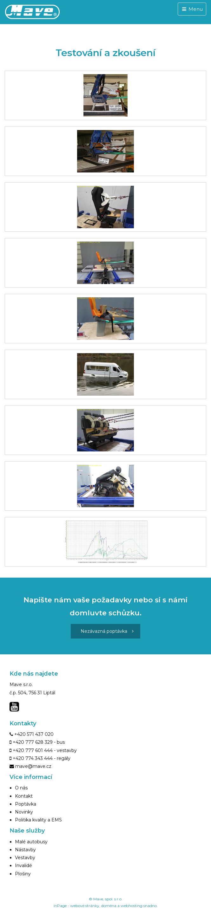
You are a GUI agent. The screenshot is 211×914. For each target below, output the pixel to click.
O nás (21, 788)
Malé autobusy (31, 842)
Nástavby (25, 849)
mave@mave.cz (33, 766)
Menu (192, 9)
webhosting (131, 905)
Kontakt (24, 796)
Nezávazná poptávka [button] (107, 631)
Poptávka (25, 804)
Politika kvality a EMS (38, 820)
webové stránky (84, 905)
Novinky (24, 812)
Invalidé (23, 865)
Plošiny (23, 874)
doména (108, 905)
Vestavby (25, 857)
